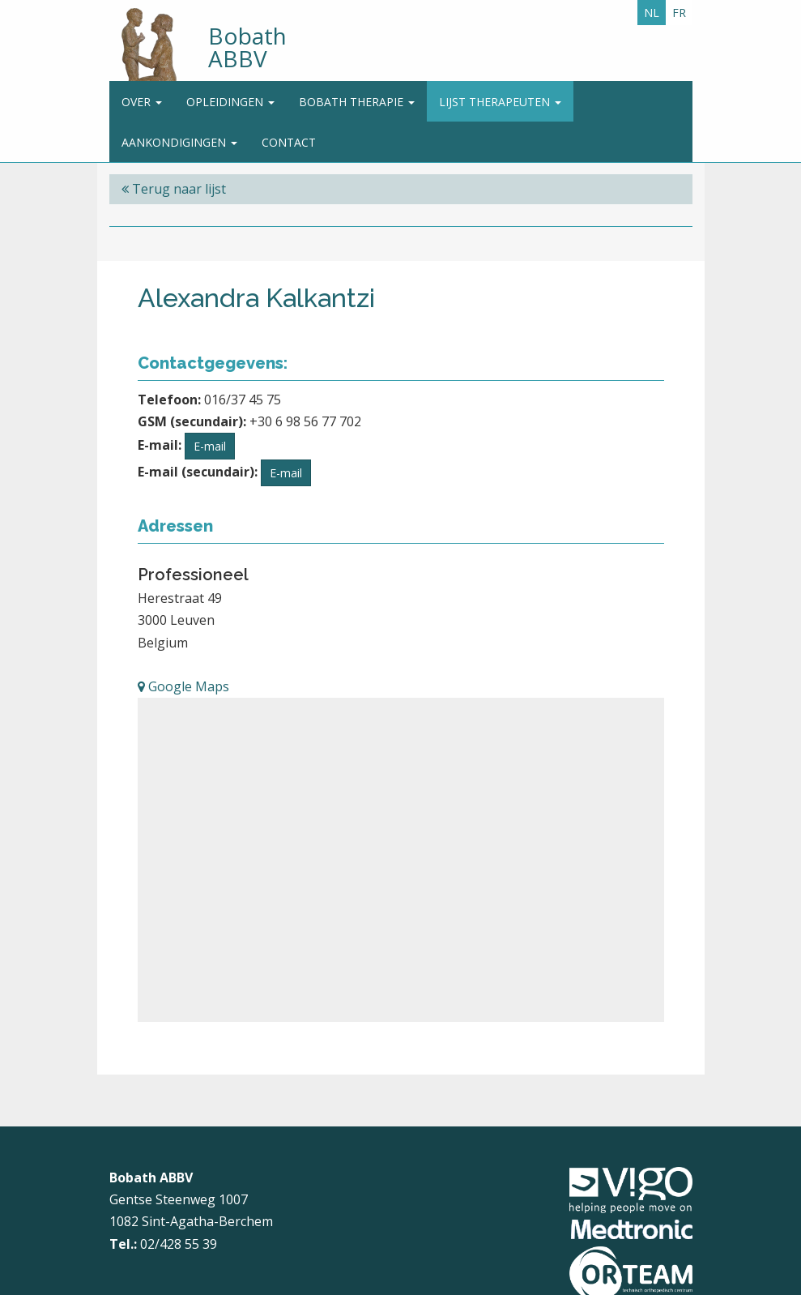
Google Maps (183, 686)
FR (679, 12)
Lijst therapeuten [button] (500, 101)
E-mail (210, 446)
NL (651, 12)
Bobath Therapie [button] (357, 101)
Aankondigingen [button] (179, 142)
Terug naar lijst (173, 189)
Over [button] (141, 101)
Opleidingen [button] (230, 101)
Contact (289, 142)
